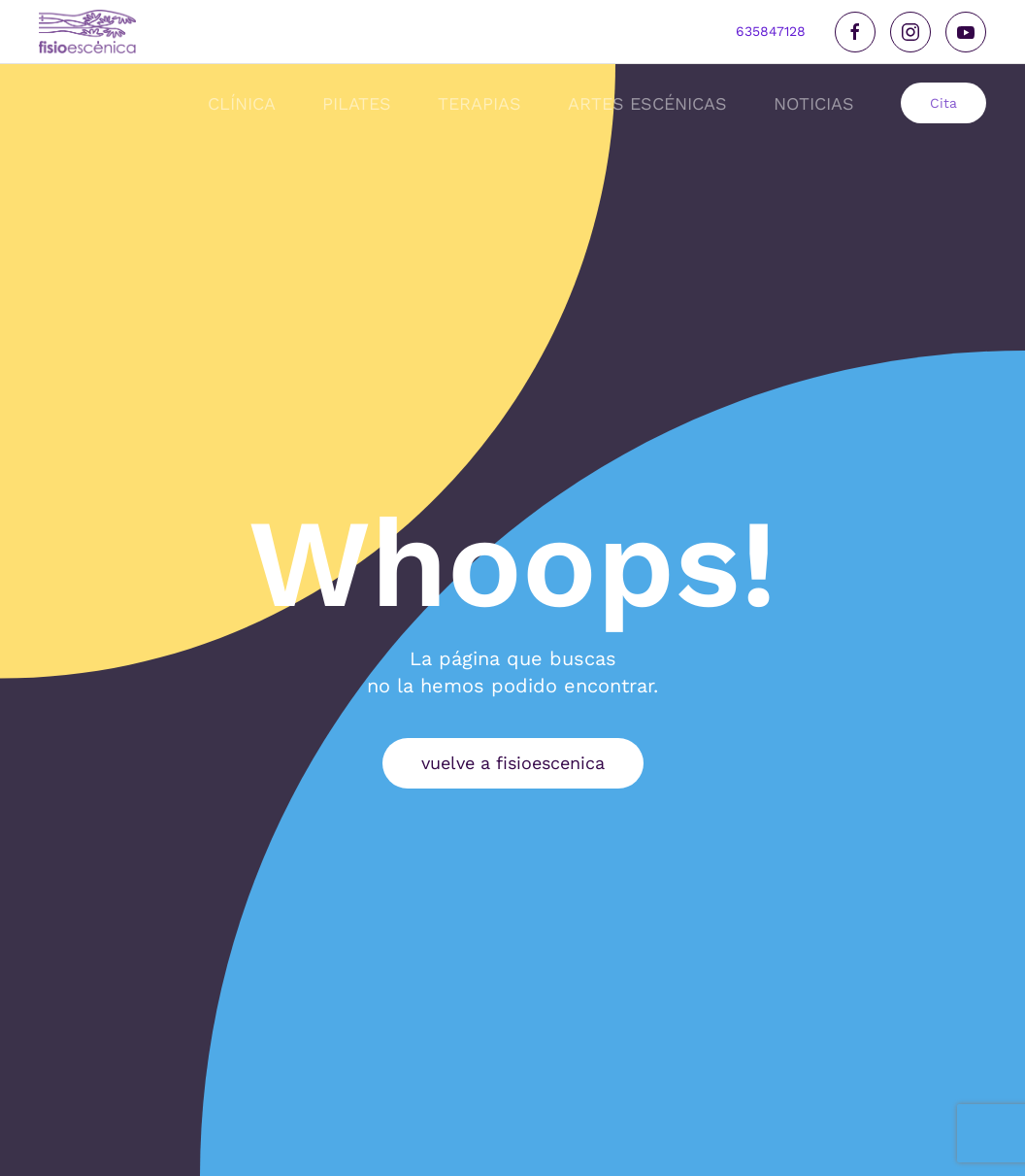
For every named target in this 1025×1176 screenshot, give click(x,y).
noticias (814, 103)
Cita (943, 103)
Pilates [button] (356, 103)
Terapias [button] (479, 103)
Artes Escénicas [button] (647, 103)
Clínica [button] (242, 103)
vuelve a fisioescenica (513, 763)
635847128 (771, 31)
